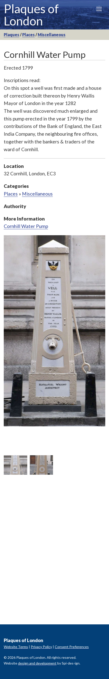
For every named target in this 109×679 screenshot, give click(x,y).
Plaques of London (31, 14)
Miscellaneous (52, 34)
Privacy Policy (41, 647)
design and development (37, 663)
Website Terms (16, 647)
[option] (54, 330)
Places (28, 34)
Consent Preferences (72, 647)
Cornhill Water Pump (26, 226)
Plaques (11, 34)
